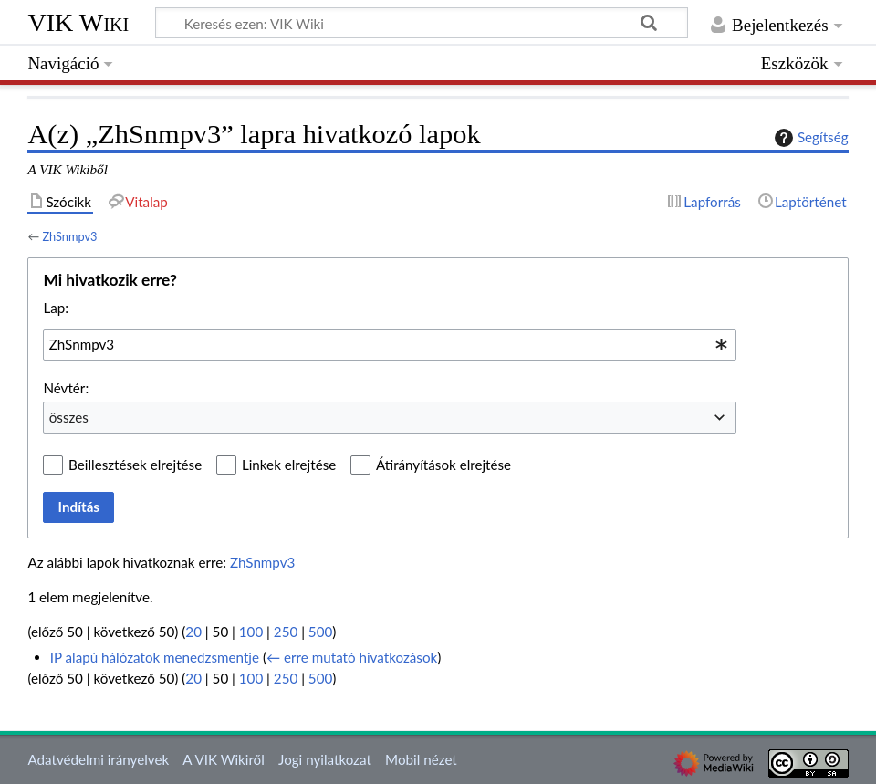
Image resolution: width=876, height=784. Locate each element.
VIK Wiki (78, 22)
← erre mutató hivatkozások (351, 657)
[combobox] (389, 345)
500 (320, 631)
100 (251, 631)
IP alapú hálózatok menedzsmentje (154, 657)
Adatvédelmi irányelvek (98, 759)
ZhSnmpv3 (69, 236)
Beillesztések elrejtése (135, 464)
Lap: (55, 307)
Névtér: (66, 388)
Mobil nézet (421, 759)
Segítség (809, 138)
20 (193, 631)
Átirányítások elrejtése (443, 464)
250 (285, 631)
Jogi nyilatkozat (324, 759)
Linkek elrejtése (289, 464)
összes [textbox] (69, 417)
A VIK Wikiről (223, 759)
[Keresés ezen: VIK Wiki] (421, 22)
